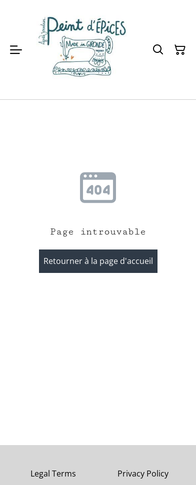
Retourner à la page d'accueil (98, 260)
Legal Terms (53, 473)
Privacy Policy (143, 473)
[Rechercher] (158, 50)
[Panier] (180, 50)
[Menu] (16, 49)
